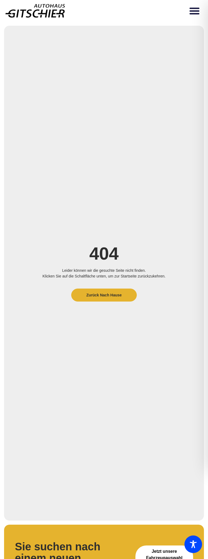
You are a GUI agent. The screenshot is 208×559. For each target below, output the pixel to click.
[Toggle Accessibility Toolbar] (193, 544)
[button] (194, 11)
